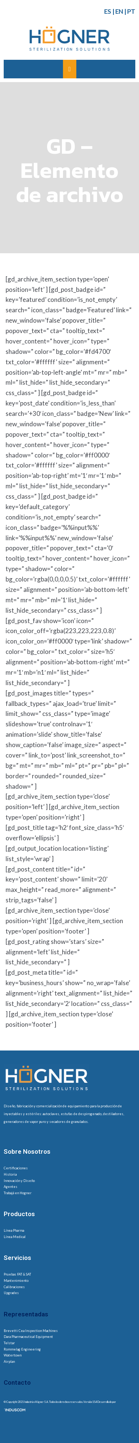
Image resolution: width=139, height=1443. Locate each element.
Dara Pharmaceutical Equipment (28, 1337)
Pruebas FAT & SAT (17, 1274)
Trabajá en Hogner (18, 1193)
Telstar (9, 1343)
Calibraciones (14, 1287)
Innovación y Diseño (19, 1181)
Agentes (10, 1187)
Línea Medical (15, 1237)
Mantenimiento (16, 1280)
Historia (10, 1174)
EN (119, 11)
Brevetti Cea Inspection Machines (31, 1331)
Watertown (12, 1355)
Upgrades (11, 1293)
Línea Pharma (14, 1230)
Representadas (26, 1314)
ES (107, 11)
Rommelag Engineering (22, 1349)
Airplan (9, 1361)
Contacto (17, 1382)
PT (131, 11)
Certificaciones (16, 1168)
